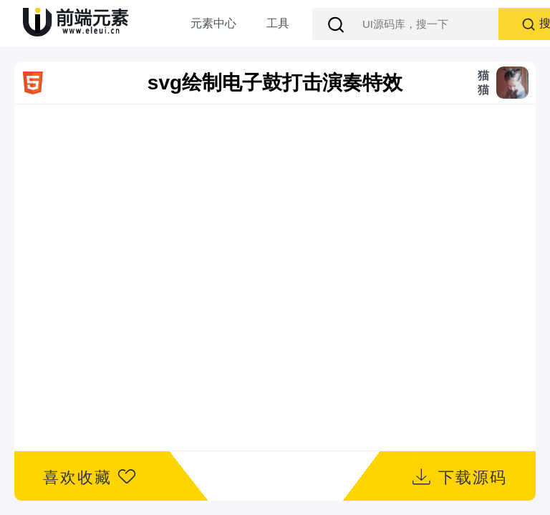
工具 (277, 23)
